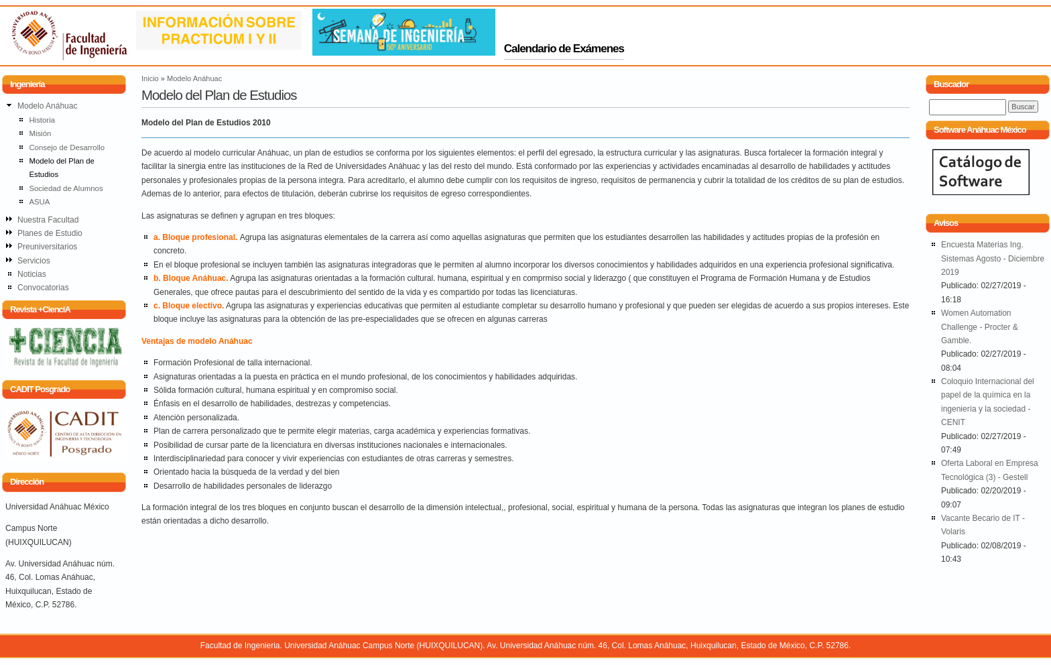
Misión (40, 133)
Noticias (31, 274)
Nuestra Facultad (47, 220)
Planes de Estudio (49, 233)
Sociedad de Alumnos (66, 188)
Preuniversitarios (47, 246)
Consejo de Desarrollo (67, 147)
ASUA (39, 202)
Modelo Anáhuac (194, 78)
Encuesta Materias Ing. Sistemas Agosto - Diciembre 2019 (992, 258)
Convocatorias (43, 287)
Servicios (33, 260)
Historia (42, 120)
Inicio (150, 78)
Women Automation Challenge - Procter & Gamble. (979, 326)
